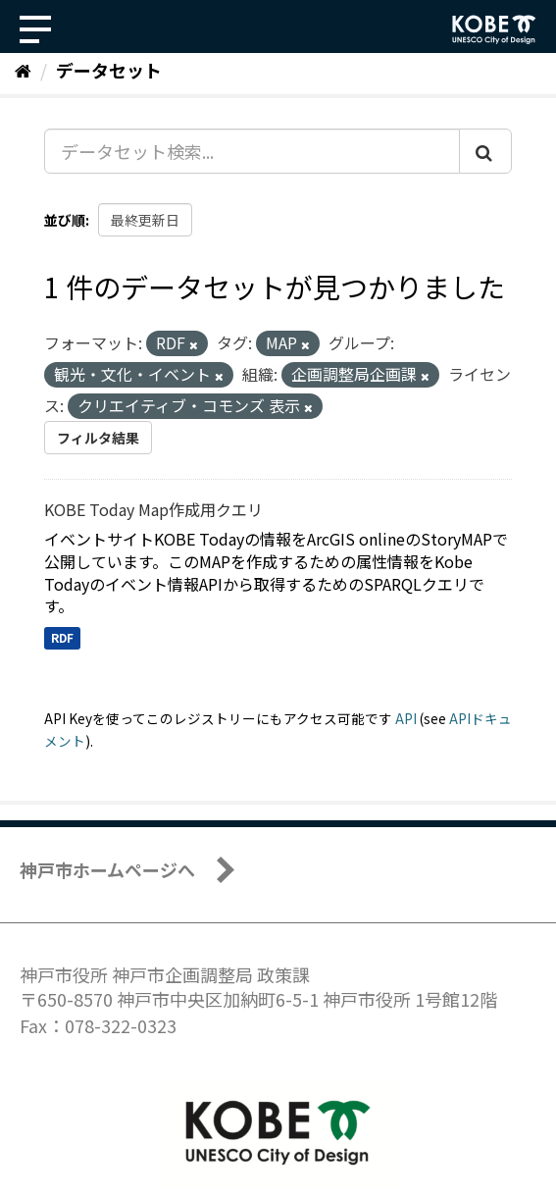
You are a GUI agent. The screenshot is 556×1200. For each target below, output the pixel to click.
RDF (62, 637)
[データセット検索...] (252, 151)
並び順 (64, 220)
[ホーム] (23, 69)
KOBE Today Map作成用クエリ (153, 509)
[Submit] (485, 151)
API (406, 718)
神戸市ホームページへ (107, 869)
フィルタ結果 (98, 437)
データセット (109, 69)
